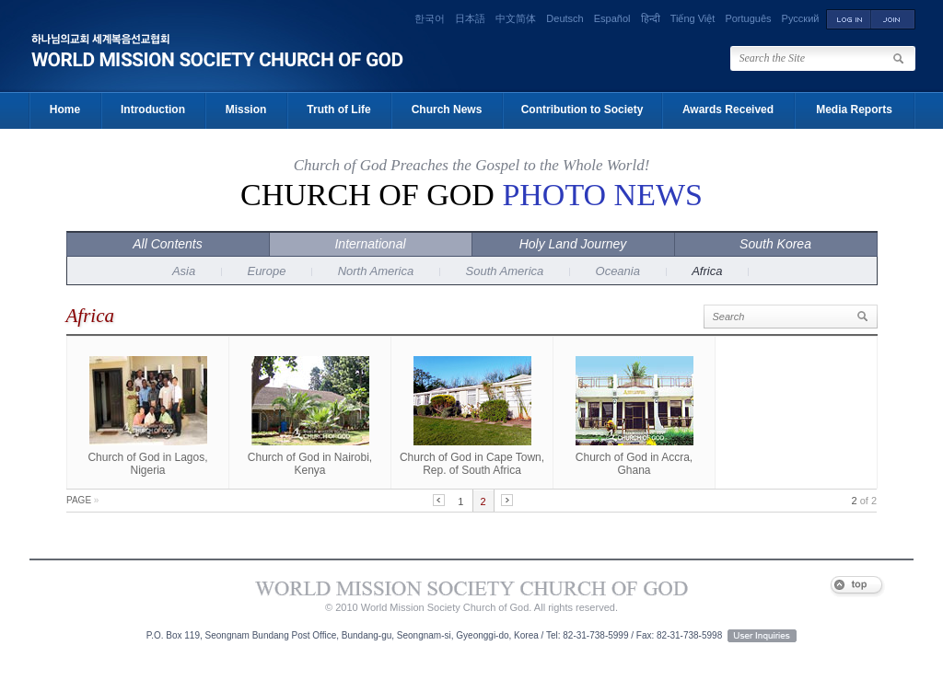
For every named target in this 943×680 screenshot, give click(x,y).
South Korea (775, 243)
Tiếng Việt (693, 18)
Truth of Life (338, 109)
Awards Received (728, 109)
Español (612, 18)
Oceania (618, 271)
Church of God (471, 195)
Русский (801, 18)
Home (65, 109)
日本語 (470, 18)
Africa (707, 271)
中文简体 (515, 18)
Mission (246, 109)
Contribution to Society (582, 109)
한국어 (429, 18)
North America (376, 271)
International (369, 243)
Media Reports (854, 109)
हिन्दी (650, 18)
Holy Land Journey (573, 243)
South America (505, 271)
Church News (447, 109)
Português (748, 18)
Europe (266, 271)
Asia (183, 271)
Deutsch (564, 18)
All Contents (167, 243)
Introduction (153, 109)
